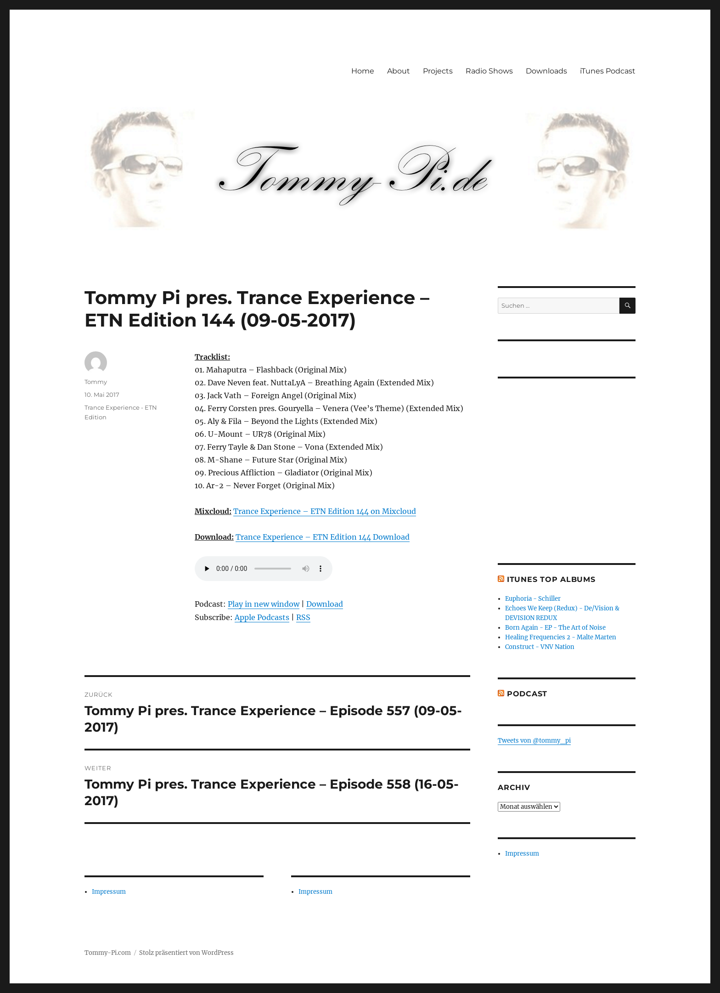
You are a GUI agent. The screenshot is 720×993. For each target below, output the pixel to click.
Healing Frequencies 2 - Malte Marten (560, 637)
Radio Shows (489, 71)
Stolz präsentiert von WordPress (186, 953)
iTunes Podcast (608, 71)
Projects (438, 71)
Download (324, 604)
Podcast (527, 693)
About (398, 71)
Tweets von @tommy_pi (534, 741)
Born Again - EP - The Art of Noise (555, 628)
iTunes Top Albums (551, 579)
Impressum (109, 892)
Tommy (95, 381)
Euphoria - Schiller (533, 599)
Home (362, 71)
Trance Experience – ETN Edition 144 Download (323, 537)
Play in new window (263, 604)
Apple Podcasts (262, 617)
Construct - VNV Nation (539, 647)
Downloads (546, 71)
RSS (303, 617)
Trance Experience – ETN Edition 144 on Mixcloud (324, 511)
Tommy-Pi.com (107, 953)
